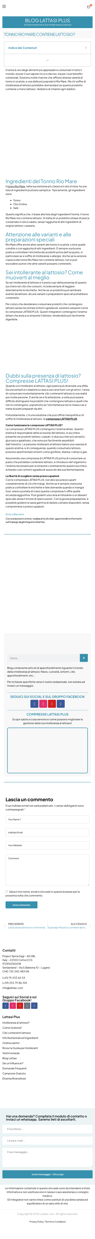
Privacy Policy (36, 1221)
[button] (86, 48)
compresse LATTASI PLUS (61, 418)
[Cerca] (84, 658)
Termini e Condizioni (55, 1221)
